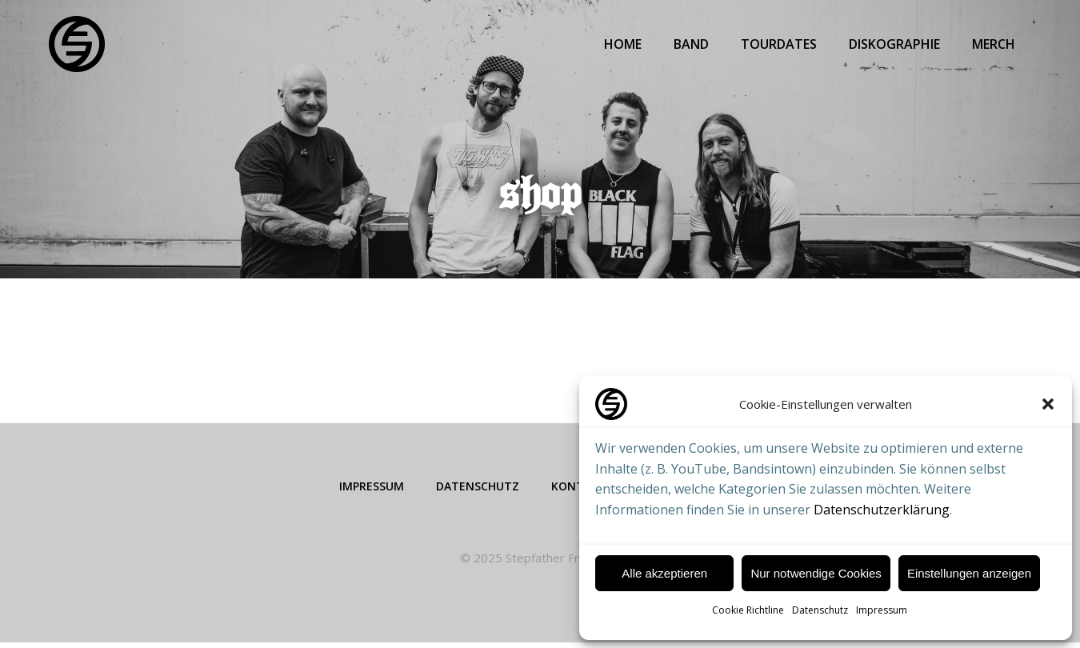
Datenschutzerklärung (882, 509)
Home (624, 44)
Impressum (881, 610)
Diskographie (896, 44)
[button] (1048, 404)
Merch (995, 44)
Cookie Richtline (748, 610)
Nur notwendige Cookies (815, 573)
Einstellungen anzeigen (969, 573)
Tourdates (780, 44)
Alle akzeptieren (664, 573)
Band (692, 44)
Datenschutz (820, 610)
